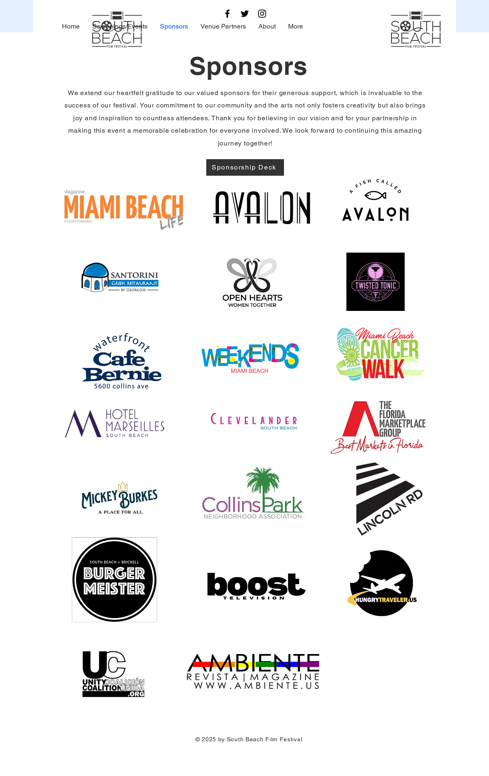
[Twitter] (244, 13)
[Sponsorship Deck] (245, 167)
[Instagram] (262, 13)
